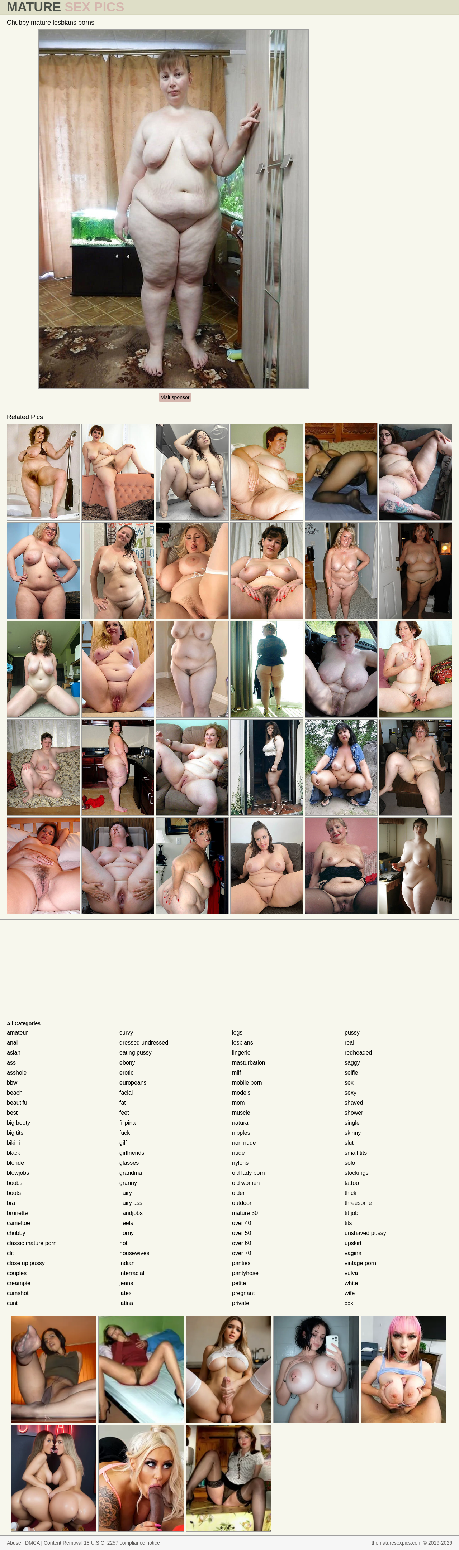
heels (126, 1223)
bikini (13, 1143)
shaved (354, 1103)
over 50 (241, 1233)
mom (238, 1103)
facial (126, 1093)
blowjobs (18, 1173)
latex (125, 1293)
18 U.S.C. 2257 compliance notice (122, 1543)
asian (13, 1053)
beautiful (18, 1103)
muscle (241, 1113)
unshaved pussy (365, 1233)
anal (12, 1043)
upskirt (353, 1243)
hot (123, 1243)
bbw (12, 1083)
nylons (240, 1163)
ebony (127, 1063)
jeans (126, 1283)
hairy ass (130, 1203)
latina (126, 1303)
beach (15, 1093)
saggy (352, 1063)
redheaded (358, 1053)
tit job (351, 1213)
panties (241, 1263)
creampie (18, 1283)
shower (354, 1113)
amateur (17, 1033)
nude (238, 1153)
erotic (126, 1073)
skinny (353, 1133)
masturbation (248, 1063)
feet (124, 1113)
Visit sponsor (175, 397)
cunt (12, 1303)
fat (122, 1103)
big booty (18, 1123)
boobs (15, 1183)
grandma (130, 1173)
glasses (129, 1163)
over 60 (241, 1243)
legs (237, 1033)
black (13, 1153)
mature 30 (245, 1213)
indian (127, 1263)
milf (236, 1073)
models (241, 1093)
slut (349, 1143)
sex (349, 1083)
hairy (125, 1193)
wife (350, 1293)
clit (10, 1253)
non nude (244, 1143)
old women (246, 1183)
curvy (126, 1033)
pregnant (243, 1293)
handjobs (131, 1213)
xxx (349, 1303)
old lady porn (248, 1173)
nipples (241, 1133)
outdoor (241, 1203)
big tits (15, 1133)
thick (350, 1193)
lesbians (242, 1043)
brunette (17, 1213)
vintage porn (360, 1263)
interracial (131, 1273)
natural (241, 1123)
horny (126, 1233)
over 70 (241, 1253)
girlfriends (131, 1153)
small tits (356, 1153)
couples (17, 1273)
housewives (134, 1253)
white (351, 1283)
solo (350, 1163)
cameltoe (18, 1223)
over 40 (241, 1223)
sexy (350, 1093)
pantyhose (245, 1273)
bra (11, 1203)
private (240, 1303)
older (238, 1193)
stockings (357, 1173)
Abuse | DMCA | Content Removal (44, 1543)
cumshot (17, 1293)
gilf (123, 1143)
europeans (133, 1083)
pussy (352, 1033)
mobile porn (247, 1083)
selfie (351, 1073)
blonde (15, 1163)
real (349, 1043)
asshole (17, 1073)
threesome (358, 1203)
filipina (127, 1123)
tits (348, 1223)
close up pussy (26, 1263)
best (12, 1113)
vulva (351, 1273)
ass (11, 1063)
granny (128, 1183)
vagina (353, 1253)
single (352, 1123)
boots (14, 1193)
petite (239, 1283)
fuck (124, 1133)
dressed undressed (143, 1043)
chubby (16, 1233)
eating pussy (135, 1053)
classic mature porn (32, 1243)
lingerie (241, 1053)
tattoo (352, 1183)
